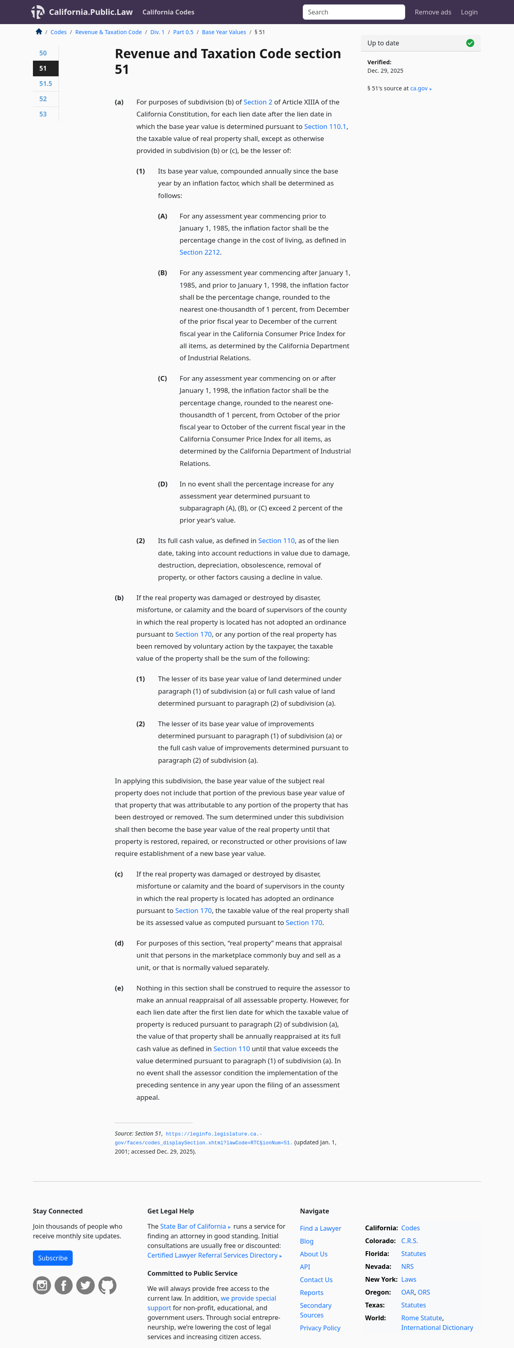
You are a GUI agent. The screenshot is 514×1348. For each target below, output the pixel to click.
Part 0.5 (183, 32)
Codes (59, 32)
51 (43, 68)
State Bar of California (193, 1226)
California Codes (169, 12)
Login (469, 12)
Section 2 (258, 101)
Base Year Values (224, 32)
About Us (314, 1254)
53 (43, 114)
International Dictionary (437, 1327)
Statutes (413, 1253)
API (305, 1266)
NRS (407, 1266)
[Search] (354, 12)
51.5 (45, 83)
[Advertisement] (421, 231)
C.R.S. (409, 1240)
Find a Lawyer (320, 1228)
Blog (307, 1241)
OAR (407, 1292)
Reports (312, 1292)
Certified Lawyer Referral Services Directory (212, 1255)
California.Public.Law (91, 11)
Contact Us (316, 1279)
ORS (424, 1292)
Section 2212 (199, 252)
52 (43, 98)
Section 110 (276, 540)
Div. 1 (158, 32)
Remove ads (433, 12)
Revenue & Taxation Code (108, 32)
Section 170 (193, 634)
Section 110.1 (325, 126)
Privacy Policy (320, 1327)
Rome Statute (421, 1317)
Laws (408, 1279)
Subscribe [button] (52, 1258)
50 (43, 53)
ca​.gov (419, 88)
